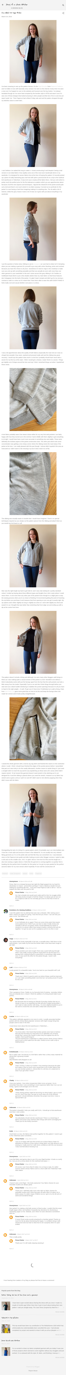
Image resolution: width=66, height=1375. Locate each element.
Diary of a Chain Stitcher (17, 5)
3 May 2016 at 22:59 (31, 1164)
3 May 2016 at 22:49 (31, 948)
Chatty (11, 1080)
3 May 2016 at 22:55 (31, 1063)
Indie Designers (15, 873)
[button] (63, 13)
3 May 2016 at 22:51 (31, 999)
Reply (11, 906)
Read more (59, 1312)
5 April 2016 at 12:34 (24, 1205)
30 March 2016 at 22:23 (20, 1131)
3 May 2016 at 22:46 (31, 892)
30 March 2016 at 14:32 (26, 1052)
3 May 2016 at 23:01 (31, 1216)
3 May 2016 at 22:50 (31, 973)
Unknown (12, 1107)
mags (11, 939)
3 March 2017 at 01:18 (23, 1234)
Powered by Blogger (33, 1367)
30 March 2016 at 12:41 (21, 1016)
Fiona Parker (19, 892)
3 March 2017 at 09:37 (31, 1240)
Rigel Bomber (43, 86)
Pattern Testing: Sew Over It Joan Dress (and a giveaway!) (20, 1295)
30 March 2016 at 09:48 (25, 989)
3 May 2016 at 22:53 (31, 1029)
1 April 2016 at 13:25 (24, 1156)
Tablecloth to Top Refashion (10, 1318)
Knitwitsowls (13, 1052)
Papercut (38, 873)
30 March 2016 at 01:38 (25, 881)
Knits (31, 873)
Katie (11, 1131)
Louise (11, 1016)
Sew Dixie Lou (9, 691)
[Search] (63, 5)
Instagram (37, 264)
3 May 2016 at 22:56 (31, 1090)
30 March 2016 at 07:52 (20, 967)
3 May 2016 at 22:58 (31, 1139)
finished (5, 873)
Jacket (25, 873)
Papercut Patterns (57, 86)
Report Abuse (33, 1370)
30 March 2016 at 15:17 (21, 1080)
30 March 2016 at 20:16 (23, 1107)
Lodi (11, 967)
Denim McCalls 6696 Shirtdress (11, 1341)
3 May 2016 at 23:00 (31, 1188)
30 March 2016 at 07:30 (20, 939)
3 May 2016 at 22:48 (31, 919)
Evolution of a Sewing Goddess (20, 910)
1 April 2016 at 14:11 (23, 1180)
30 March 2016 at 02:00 (39, 910)
